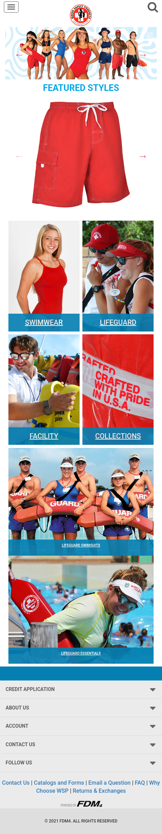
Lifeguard (118, 322)
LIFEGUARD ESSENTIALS (81, 653)
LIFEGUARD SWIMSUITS (81, 545)
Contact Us (16, 782)
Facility (43, 436)
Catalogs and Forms (59, 782)
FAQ (140, 782)
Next (143, 55)
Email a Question (109, 782)
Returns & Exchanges (99, 790)
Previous (19, 55)
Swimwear (44, 322)
